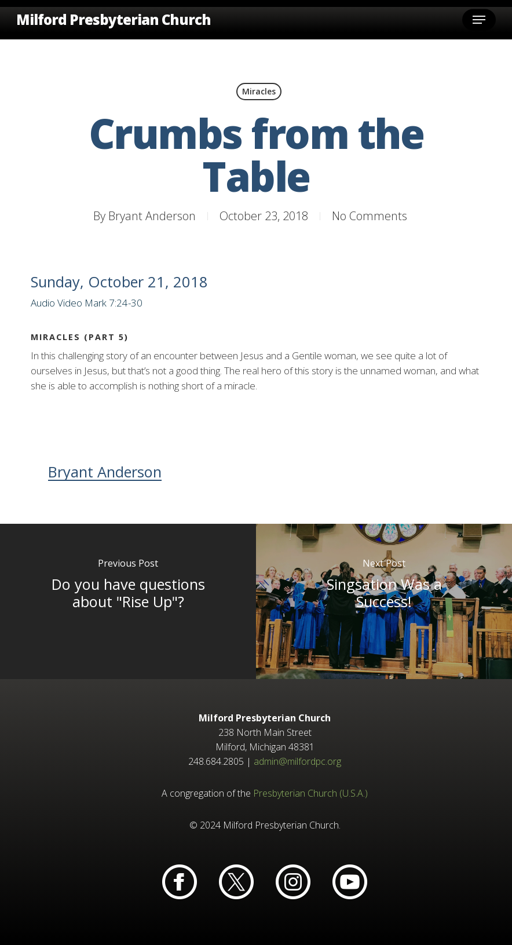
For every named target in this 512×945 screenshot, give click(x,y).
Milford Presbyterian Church (113, 20)
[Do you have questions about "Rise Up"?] (128, 601)
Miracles (259, 91)
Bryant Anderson (152, 216)
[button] (479, 19)
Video (69, 302)
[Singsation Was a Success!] (384, 601)
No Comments (369, 216)
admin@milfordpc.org (297, 761)
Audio (43, 302)
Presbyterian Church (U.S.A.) (310, 793)
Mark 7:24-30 (113, 302)
